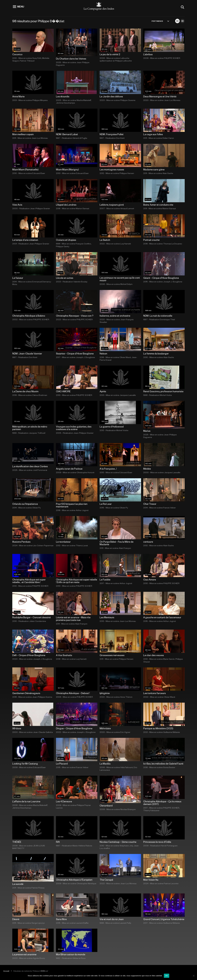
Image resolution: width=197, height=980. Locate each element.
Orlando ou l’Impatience (25, 503)
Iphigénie (105, 693)
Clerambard (106, 805)
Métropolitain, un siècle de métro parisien (29, 428)
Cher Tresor (149, 503)
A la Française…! (108, 468)
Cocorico (17, 54)
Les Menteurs (107, 617)
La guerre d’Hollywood (112, 426)
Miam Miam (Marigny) (67, 169)
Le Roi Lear (106, 503)
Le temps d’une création (25, 239)
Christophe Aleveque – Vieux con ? (74, 315)
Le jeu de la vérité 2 (110, 54)
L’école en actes (64, 277)
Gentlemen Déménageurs (26, 693)
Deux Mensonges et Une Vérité (159, 96)
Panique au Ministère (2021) (158, 728)
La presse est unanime (24, 954)
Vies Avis (17, 204)
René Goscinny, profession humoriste (163, 391)
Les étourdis (62, 96)
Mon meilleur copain (23, 134)
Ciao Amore (149, 579)
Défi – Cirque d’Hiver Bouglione (28, 655)
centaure (148, 541)
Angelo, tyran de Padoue (69, 468)
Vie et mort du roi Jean (112, 919)
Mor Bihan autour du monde (70, 954)
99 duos (16, 728)
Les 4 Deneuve (64, 801)
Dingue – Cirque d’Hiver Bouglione (74, 728)
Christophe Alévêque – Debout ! (73, 693)
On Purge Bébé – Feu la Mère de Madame (116, 543)
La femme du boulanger (156, 353)
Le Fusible (105, 579)
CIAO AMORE (63, 391)
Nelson (103, 353)
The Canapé (106, 879)
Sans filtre (61, 919)
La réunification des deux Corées (30, 466)
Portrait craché (151, 239)
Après (103, 391)
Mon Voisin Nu (150, 879)
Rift (58, 841)
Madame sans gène (154, 169)
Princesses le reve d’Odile (157, 841)
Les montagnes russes (112, 169)
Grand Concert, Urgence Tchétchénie (163, 919)
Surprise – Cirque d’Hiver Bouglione (75, 353)
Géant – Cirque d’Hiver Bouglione (161, 277)
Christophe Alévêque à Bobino (28, 315)
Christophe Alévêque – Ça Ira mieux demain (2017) (162, 802)
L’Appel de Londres (66, 204)
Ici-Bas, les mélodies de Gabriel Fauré (163, 763)
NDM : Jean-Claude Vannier (27, 353)
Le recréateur (63, 541)
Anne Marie (18, 96)
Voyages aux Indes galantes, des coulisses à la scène (73, 428)
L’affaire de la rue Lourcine (26, 801)
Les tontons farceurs (154, 693)
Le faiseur (17, 277)
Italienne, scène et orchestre (115, 315)
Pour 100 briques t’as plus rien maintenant (71, 505)
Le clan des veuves (153, 655)
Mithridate (105, 728)
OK (166, 976)
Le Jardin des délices (111, 96)
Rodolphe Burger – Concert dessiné (31, 617)
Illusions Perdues (21, 541)
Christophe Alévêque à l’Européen (74, 879)
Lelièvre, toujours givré (112, 204)
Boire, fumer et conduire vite (158, 204)
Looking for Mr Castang (25, 763)
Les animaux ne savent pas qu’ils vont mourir (120, 279)
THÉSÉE (16, 841)
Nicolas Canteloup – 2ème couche (118, 841)
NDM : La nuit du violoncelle (157, 315)
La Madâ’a (105, 763)
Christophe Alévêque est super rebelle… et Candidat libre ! (29, 581)
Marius (146, 430)
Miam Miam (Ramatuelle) (25, 169)
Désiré (15, 919)
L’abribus (148, 54)
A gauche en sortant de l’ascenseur (162, 617)
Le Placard (62, 763)
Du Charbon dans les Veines (71, 58)
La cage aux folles (153, 134)
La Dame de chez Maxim (25, 391)
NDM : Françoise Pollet (112, 134)
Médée (147, 468)
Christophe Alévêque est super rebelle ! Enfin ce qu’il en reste (76, 581)
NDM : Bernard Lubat (67, 134)
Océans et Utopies (66, 239)
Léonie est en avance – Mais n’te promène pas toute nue (73, 618)
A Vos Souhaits (64, 655)
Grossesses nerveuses (112, 655)
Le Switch (105, 239)
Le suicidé (17, 883)
